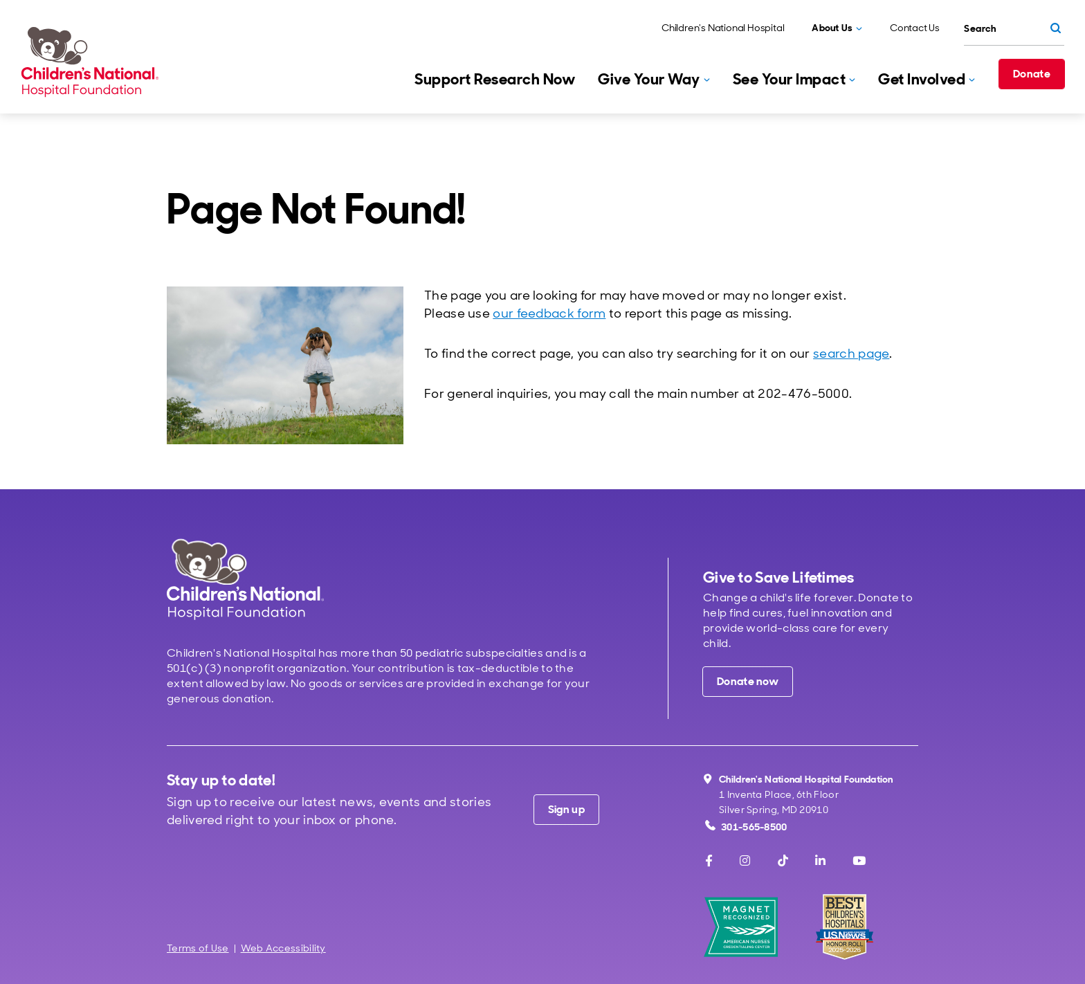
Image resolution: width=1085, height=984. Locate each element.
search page (851, 353)
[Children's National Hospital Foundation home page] (93, 61)
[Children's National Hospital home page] (245, 578)
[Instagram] (745, 860)
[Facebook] (708, 860)
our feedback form (549, 313)
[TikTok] (783, 860)
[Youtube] (859, 860)
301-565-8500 (746, 826)
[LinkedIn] (820, 860)
